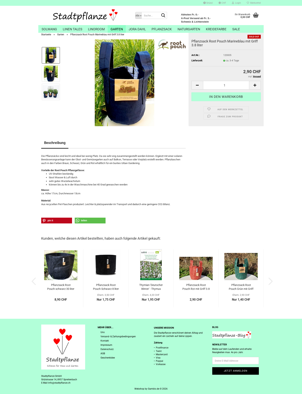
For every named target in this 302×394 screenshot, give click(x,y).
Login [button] (236, 3)
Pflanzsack (162, 29)
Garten (117, 29)
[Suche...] (138, 15)
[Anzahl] (226, 85)
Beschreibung (54, 143)
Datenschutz (107, 349)
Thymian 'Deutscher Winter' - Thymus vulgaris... (151, 287)
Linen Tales (72, 29)
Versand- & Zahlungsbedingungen (118, 336)
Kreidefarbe (216, 29)
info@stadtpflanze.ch (59, 382)
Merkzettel (254, 3)
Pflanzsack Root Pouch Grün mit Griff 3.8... (241, 287)
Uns (103, 332)
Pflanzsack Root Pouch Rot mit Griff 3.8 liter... (196, 287)
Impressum (106, 345)
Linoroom (96, 29)
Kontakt (105, 340)
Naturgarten (189, 29)
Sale (236, 29)
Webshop (139, 388)
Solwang (49, 29)
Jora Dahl (137, 29)
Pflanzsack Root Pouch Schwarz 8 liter (106, 286)
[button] (222, 3)
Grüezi (208, 3)
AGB (103, 353)
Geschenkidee (108, 357)
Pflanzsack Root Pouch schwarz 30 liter (60, 286)
